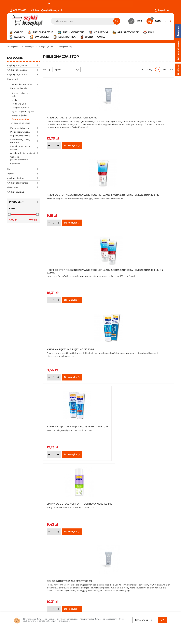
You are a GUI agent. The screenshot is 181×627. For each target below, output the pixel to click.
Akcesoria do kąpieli (21, 123)
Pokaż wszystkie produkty (156, 546)
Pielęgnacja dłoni (19, 115)
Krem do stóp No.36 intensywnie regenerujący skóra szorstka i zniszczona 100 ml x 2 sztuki (68, 193)
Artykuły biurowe (15, 192)
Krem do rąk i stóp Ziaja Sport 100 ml (72, 117)
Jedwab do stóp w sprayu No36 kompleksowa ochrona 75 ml (68, 424)
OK (162, 620)
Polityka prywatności (19, 579)
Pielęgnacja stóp (20, 119)
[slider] (9, 214)
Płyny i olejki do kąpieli (22, 111)
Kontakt (66, 572)
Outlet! (102, 36)
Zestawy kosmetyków (25, 84)
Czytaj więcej (144, 620)
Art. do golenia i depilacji (25, 153)
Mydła (14, 100)
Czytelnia (67, 579)
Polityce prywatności (134, 599)
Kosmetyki (23, 79)
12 (158, 69)
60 (171, 69)
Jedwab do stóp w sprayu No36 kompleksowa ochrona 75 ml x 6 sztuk (140, 501)
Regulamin (13, 575)
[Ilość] (53, 145)
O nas (10, 572)
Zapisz (161, 572)
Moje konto (164, 10)
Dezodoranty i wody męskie (25, 147)
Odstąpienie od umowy (20, 591)
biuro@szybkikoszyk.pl (46, 10)
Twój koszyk (68, 575)
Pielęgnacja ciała (25, 88)
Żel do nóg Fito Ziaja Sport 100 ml (69, 348)
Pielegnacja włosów (25, 132)
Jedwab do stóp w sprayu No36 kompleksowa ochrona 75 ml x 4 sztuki (140, 424)
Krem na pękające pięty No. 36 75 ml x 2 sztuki (73, 270)
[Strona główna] (13, 47)
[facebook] (89, 610)
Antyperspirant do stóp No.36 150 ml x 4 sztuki (140, 347)
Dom (23, 169)
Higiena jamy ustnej (25, 136)
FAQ (9, 595)
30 (164, 69)
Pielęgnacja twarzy (25, 128)
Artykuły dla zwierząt (23, 183)
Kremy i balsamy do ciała (21, 94)
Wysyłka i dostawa (17, 583)
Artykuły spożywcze (23, 65)
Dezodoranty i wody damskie (25, 141)
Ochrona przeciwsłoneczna (19, 158)
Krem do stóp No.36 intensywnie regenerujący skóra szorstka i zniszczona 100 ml (135, 116)
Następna (131, 546)
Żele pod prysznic (20, 107)
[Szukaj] (116, 21)
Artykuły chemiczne (23, 70)
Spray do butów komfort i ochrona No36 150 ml (142, 270)
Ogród (23, 173)
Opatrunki (15, 163)
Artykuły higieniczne (23, 74)
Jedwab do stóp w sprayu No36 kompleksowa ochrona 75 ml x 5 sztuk (73, 501)
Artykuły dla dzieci (23, 178)
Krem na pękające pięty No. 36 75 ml (137, 194)
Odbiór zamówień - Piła (20, 587)
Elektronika (23, 187)
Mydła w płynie (18, 103)
